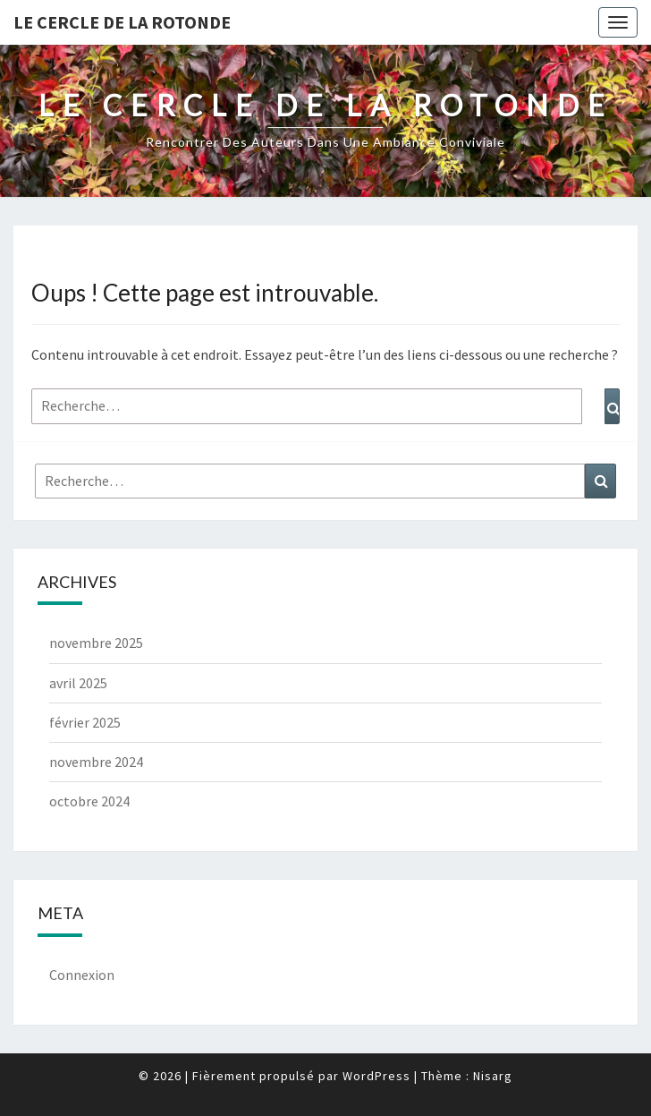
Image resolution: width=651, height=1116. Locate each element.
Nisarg (492, 1076)
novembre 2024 (96, 762)
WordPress (376, 1076)
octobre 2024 (89, 801)
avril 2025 (78, 683)
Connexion (81, 975)
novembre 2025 (96, 643)
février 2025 (85, 722)
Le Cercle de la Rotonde (122, 22)
